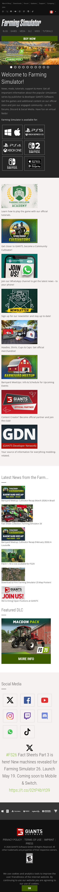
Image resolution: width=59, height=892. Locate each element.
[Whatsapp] (3, 11)
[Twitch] (24, 11)
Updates (34, 3)
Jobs (3, 7)
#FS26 (11, 754)
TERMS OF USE (33, 839)
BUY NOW (29, 39)
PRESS (29, 843)
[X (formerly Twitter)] (7, 11)
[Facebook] (11, 11)
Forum (26, 3)
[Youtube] (16, 11)
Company (50, 3)
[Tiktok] (33, 11)
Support (42, 3)
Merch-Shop (6, 3)
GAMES (14, 31)
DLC (30, 31)
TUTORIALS (48, 31)
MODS (37, 31)
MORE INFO (26, 659)
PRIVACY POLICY (12, 839)
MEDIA (22, 31)
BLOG (5, 31)
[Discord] (29, 11)
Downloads (17, 3)
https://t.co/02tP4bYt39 (29, 790)
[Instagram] (20, 11)
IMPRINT (49, 839)
